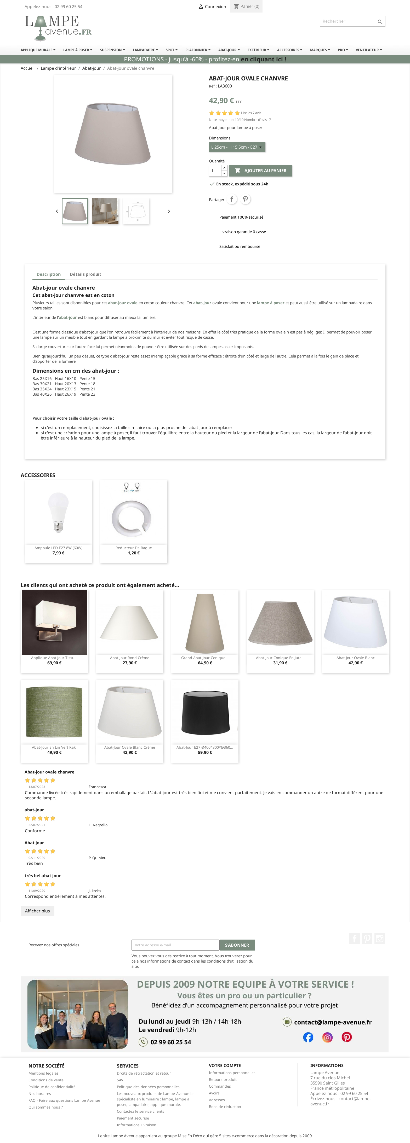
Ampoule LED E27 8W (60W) (58, 547)
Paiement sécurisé (133, 1118)
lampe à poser (270, 302)
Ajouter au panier (261, 170)
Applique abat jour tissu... (54, 657)
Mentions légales (44, 1073)
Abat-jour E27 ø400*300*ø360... (204, 747)
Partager (231, 199)
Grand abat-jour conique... (205, 657)
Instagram (379, 938)
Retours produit (223, 1079)
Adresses (217, 1099)
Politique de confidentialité (52, 1086)
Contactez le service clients (140, 1111)
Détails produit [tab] (85, 274)
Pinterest (245, 199)
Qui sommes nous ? (46, 1107)
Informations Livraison (136, 1124)
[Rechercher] (352, 21)
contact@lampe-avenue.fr (340, 1101)
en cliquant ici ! (263, 59)
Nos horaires (40, 1093)
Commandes (220, 1086)
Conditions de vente (46, 1079)
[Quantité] (215, 171)
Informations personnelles (232, 1072)
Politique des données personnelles (148, 1086)
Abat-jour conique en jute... (280, 657)
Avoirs (214, 1093)
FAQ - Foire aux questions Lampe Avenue (64, 1100)
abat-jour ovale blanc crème (129, 747)
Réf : (213, 86)
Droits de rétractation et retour (144, 1073)
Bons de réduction (225, 1106)
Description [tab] (49, 274)
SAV (120, 1079)
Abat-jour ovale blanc (356, 657)
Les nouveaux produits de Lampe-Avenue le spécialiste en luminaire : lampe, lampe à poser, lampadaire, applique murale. (155, 1099)
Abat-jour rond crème (129, 657)
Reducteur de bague (134, 547)
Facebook (354, 938)
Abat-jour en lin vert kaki (54, 747)
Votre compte (225, 1065)
